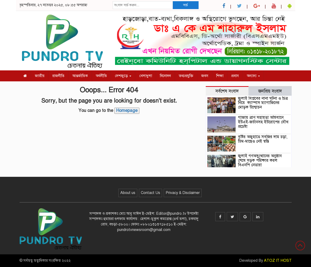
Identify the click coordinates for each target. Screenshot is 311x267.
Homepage (126, 110)
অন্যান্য (253, 75)
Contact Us (150, 192)
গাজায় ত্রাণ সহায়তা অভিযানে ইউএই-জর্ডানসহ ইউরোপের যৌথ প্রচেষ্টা (263, 122)
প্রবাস (235, 75)
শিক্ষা (219, 75)
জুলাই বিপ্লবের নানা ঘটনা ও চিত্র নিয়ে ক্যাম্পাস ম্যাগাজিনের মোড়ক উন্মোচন (263, 103)
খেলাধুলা (145, 75)
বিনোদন (165, 75)
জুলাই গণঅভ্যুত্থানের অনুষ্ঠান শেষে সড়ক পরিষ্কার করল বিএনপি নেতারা (260, 160)
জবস (204, 75)
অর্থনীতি (101, 75)
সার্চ (185, 5)
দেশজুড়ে (123, 75)
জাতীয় (39, 75)
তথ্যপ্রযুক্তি (186, 75)
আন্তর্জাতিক (80, 75)
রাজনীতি (58, 75)
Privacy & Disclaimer (183, 192)
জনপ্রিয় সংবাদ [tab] (270, 91)
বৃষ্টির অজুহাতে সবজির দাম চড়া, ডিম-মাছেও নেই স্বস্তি (263, 139)
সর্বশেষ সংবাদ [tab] (227, 91)
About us (127, 192)
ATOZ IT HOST (278, 260)
